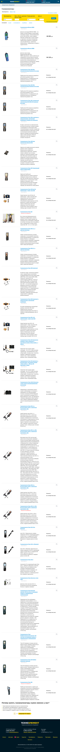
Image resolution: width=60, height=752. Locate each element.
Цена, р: (40, 16)
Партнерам (47, 737)
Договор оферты (41, 747)
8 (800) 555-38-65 (30, 2)
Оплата (4, 737)
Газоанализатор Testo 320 (26, 211)
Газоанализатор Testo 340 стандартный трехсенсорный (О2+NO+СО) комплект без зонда (29, 102)
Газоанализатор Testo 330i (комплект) (29, 268)
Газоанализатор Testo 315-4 (26, 559)
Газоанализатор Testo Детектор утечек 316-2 (29, 578)
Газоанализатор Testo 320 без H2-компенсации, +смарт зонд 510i (28, 190)
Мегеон (11, 11)
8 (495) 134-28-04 (46, 2)
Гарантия (24, 737)
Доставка (10, 737)
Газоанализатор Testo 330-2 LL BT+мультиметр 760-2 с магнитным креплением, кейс (28, 486)
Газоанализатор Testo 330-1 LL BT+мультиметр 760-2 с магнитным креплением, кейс (28, 407)
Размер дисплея (31, 16)
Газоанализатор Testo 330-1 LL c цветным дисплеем (27, 229)
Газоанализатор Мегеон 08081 (27, 27)
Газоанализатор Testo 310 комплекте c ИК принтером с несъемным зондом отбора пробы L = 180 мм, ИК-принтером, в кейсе (29, 363)
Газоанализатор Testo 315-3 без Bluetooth (27, 528)
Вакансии (55, 737)
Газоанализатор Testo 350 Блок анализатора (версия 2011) (27, 142)
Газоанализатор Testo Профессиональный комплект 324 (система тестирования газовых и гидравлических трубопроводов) (28, 636)
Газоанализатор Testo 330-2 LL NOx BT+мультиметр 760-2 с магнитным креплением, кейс (28, 508)
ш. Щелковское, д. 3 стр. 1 (46, 732)
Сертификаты (32, 737)
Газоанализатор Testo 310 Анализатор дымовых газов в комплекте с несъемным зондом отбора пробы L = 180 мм (29, 342)
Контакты (30, 739)
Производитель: (7, 16)
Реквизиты (40, 737)
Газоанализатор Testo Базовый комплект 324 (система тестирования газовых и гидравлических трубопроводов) (29, 592)
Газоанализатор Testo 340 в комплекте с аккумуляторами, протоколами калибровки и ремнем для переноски (29, 119)
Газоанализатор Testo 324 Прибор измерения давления (28, 660)
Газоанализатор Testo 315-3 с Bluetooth (29, 544)
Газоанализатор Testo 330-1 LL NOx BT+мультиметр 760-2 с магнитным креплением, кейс (28, 431)
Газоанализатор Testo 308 (26, 682)
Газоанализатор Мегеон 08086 (27, 48)
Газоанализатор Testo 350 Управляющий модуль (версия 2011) (29, 169)
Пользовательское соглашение (30, 748)
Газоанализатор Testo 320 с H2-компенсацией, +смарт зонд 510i (27, 318)
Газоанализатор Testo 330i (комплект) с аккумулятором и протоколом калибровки (29, 300)
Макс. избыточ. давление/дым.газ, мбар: (21, 17)
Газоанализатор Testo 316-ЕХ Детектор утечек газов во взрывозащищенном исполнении (29, 384)
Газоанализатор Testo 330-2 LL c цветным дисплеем (27, 249)
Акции (17, 737)
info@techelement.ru (14, 732)
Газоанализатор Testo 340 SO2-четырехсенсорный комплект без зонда (29, 86)
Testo (14, 11)
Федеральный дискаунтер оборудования (30, 723)
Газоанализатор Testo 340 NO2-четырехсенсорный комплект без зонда (29, 70)
